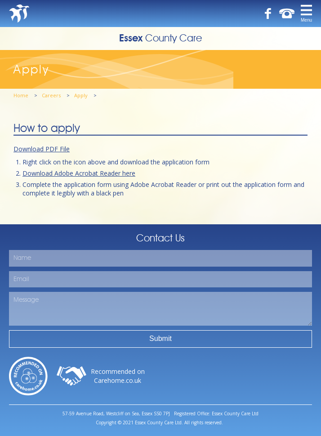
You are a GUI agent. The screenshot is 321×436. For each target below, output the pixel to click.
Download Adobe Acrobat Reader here (78, 173)
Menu (306, 20)
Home (21, 95)
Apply (81, 95)
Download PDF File (41, 149)
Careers (52, 95)
